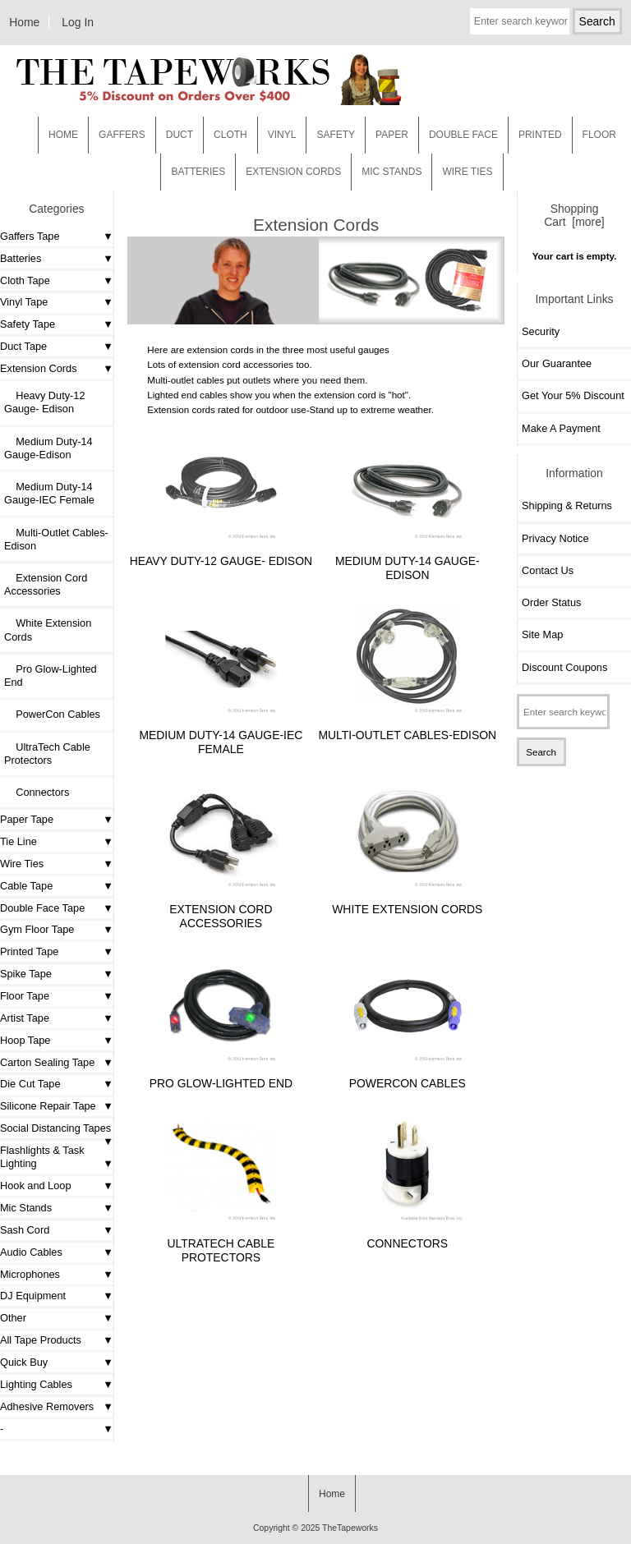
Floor (599, 134)
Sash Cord (24, 1230)
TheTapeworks (350, 1528)
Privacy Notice (555, 538)
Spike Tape (26, 973)
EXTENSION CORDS (293, 171)
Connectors (36, 792)
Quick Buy (24, 1362)
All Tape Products (40, 1340)
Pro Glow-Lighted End (50, 675)
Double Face (463, 134)
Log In (78, 22)
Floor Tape (24, 996)
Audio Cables (31, 1252)
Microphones (30, 1274)
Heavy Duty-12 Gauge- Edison (44, 402)
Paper (391, 134)
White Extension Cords (47, 629)
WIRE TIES (467, 171)
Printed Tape (29, 951)
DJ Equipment (33, 1295)
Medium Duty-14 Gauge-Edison (48, 448)
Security (541, 331)
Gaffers (122, 134)
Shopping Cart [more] (574, 215)
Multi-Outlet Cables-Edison (56, 539)
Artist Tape (24, 1018)
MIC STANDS (391, 171)
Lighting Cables (36, 1384)
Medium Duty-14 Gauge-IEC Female (49, 493)
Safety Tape (27, 324)
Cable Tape (26, 886)
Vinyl (282, 134)
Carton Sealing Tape (47, 1062)
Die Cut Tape (30, 1084)
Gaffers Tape (30, 236)
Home (24, 22)
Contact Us (547, 570)
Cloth (230, 134)
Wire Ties (22, 863)
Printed (540, 134)
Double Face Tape (42, 908)
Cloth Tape (25, 280)
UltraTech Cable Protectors (47, 753)
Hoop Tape (25, 1040)
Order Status (551, 602)
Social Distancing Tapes (55, 1128)
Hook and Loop (35, 1185)
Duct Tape (23, 346)
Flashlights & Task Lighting (42, 1156)
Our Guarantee (557, 363)
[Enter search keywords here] (519, 21)
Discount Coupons (564, 667)
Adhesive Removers (47, 1406)
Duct (179, 134)
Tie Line (18, 841)
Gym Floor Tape (37, 929)
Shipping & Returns (567, 505)
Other (13, 1318)
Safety (335, 134)
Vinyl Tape (24, 302)
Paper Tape (26, 819)
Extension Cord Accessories (45, 584)
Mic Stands (26, 1208)
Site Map (542, 634)
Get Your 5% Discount (573, 395)
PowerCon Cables (52, 714)
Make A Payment (561, 428)
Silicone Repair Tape (48, 1106)
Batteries (198, 171)
